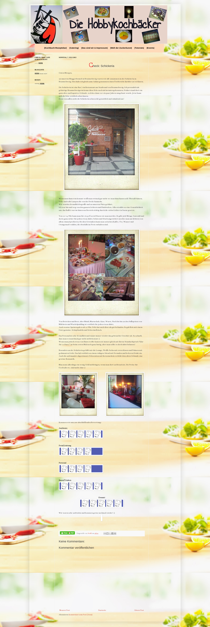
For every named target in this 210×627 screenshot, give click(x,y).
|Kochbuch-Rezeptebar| (55, 48)
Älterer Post (139, 610)
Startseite (102, 610)
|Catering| (74, 48)
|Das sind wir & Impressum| (94, 48)
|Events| (150, 48)
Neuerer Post (64, 610)
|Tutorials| (139, 48)
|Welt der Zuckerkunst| (121, 48)
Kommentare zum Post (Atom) (80, 615)
